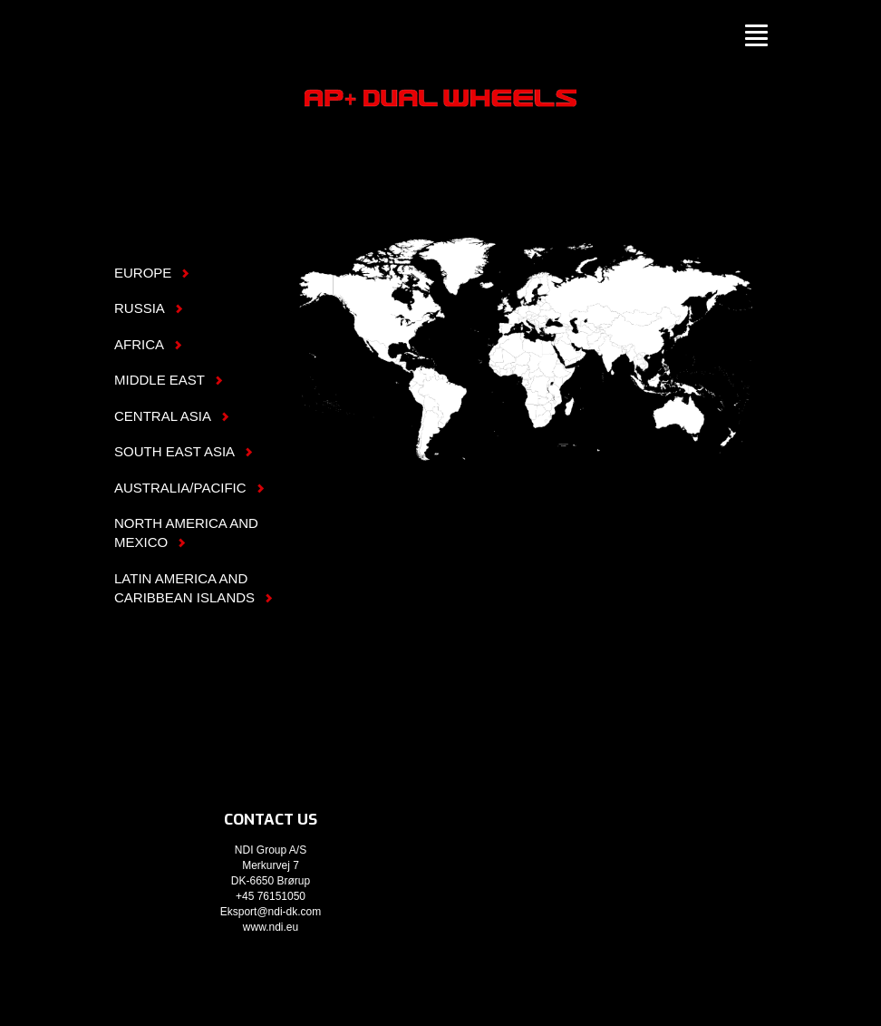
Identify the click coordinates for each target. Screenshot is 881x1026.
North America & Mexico (369, 301)
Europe (501, 288)
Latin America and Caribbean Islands (193, 588)
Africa (530, 384)
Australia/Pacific (691, 417)
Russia (657, 273)
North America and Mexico (186, 532)
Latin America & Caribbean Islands (437, 414)
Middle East (168, 379)
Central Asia (591, 341)
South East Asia (661, 341)
